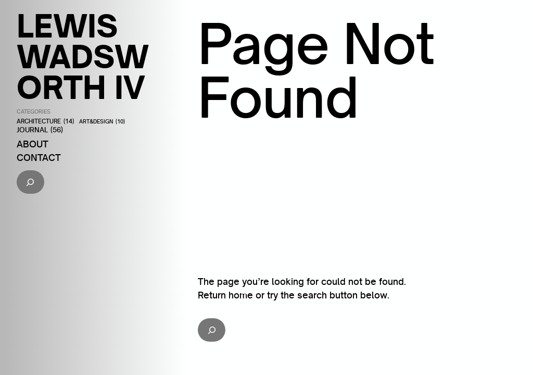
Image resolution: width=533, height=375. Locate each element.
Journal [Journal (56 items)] (40, 130)
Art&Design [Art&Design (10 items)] (102, 121)
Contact (39, 157)
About (32, 143)
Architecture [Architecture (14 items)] (45, 121)
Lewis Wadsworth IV (83, 56)
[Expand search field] (30, 182)
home (241, 295)
